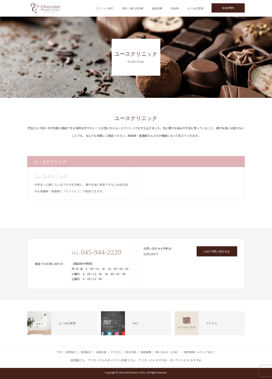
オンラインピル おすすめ (186, 360)
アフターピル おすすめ (152, 360)
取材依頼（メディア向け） (200, 352)
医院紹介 (71, 352)
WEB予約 (228, 8)
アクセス (116, 352)
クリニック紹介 (104, 8)
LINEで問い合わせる (217, 251)
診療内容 (101, 352)
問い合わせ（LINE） (168, 352)
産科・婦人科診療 (132, 8)
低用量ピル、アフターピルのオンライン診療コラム (103, 360)
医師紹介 (86, 352)
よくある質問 (195, 8)
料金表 (175, 8)
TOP (59, 352)
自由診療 (157, 8)
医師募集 (146, 352)
